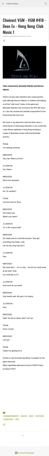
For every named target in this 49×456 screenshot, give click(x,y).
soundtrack (8, 419)
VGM (16, 419)
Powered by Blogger (24, 453)
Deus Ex (23, 416)
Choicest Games (12, 4)
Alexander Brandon (11, 416)
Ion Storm (39, 416)
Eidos (31, 416)
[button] (4, 40)
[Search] (45, 3)
